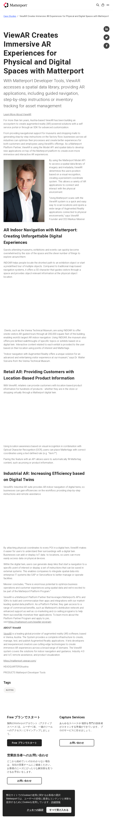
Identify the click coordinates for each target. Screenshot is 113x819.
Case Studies (10, 16)
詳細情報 (55, 802)
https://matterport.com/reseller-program (29, 622)
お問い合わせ (77, 742)
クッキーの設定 (35, 809)
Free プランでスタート (24, 742)
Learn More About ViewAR (17, 114)
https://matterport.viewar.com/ (20, 660)
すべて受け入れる (58, 809)
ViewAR (8, 633)
